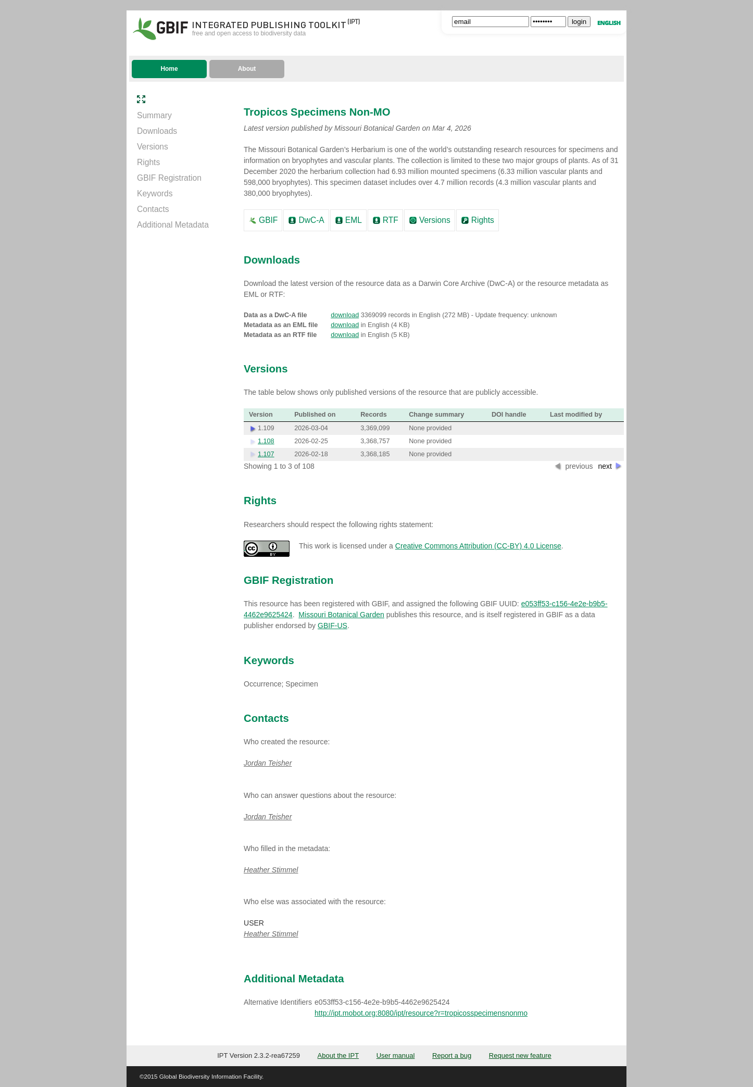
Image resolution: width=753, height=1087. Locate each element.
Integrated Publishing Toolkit (269, 24)
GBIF (268, 220)
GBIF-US (332, 625)
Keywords (154, 193)
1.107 (266, 454)
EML (353, 220)
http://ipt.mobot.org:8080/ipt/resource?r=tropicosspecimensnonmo (421, 1013)
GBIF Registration (169, 177)
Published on (314, 414)
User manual (395, 1055)
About (247, 68)
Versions (152, 146)
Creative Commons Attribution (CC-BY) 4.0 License (478, 546)
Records (373, 414)
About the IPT (338, 1055)
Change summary (436, 414)
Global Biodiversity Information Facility (210, 1076)
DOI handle (509, 414)
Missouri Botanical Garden (341, 614)
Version (261, 414)
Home (169, 68)
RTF (390, 220)
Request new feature (520, 1055)
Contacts (153, 209)
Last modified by (576, 414)
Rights (148, 162)
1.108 (266, 441)
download (345, 315)
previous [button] (579, 466)
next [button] (605, 466)
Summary (154, 115)
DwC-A (311, 220)
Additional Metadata (173, 224)
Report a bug (451, 1055)
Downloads (157, 131)
